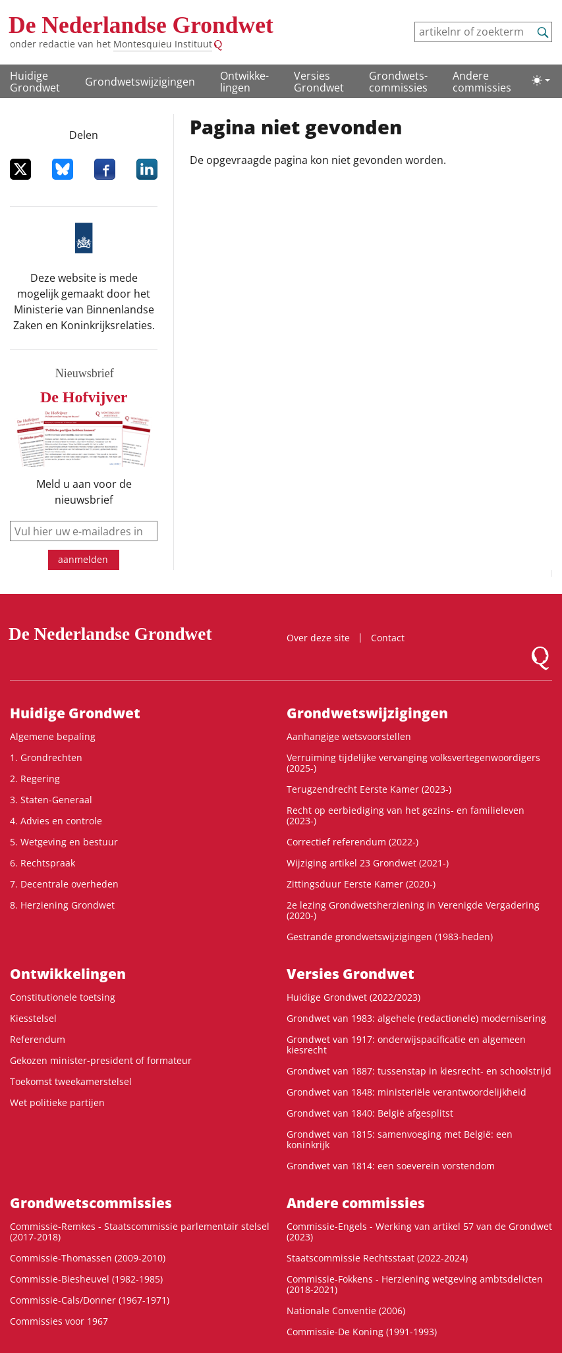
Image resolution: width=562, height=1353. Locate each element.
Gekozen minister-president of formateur (101, 1060)
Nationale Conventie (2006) (346, 1310)
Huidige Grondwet (35, 81)
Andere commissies (482, 81)
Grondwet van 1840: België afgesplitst (370, 1113)
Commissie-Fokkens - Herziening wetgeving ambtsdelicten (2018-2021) (415, 1284)
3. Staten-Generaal (51, 799)
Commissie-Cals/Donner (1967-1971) (89, 1300)
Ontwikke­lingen (244, 81)
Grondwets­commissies (398, 81)
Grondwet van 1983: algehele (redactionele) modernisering (416, 1018)
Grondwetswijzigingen (140, 81)
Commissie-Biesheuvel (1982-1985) (86, 1279)
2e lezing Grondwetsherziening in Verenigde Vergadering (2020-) (413, 910)
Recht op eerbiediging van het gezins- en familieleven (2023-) (405, 815)
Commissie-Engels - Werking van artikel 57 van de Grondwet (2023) (419, 1231)
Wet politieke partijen (57, 1102)
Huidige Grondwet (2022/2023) (353, 997)
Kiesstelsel (33, 1018)
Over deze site (318, 637)
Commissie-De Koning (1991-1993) (362, 1331)
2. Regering (35, 778)
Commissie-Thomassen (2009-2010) (87, 1258)
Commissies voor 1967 (59, 1321)
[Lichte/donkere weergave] (541, 80)
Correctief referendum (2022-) (352, 842)
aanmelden (83, 559)
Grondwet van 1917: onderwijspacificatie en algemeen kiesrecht (406, 1044)
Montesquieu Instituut (162, 44)
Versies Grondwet (319, 81)
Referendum (37, 1039)
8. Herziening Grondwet (62, 905)
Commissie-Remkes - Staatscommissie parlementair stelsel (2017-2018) (139, 1231)
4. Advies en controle (56, 820)
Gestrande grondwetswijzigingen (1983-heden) (390, 936)
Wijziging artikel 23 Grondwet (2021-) (368, 863)
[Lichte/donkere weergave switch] (541, 80)
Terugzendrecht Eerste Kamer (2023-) (369, 789)
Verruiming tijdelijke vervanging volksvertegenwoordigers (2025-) (413, 762)
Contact (388, 637)
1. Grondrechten (46, 757)
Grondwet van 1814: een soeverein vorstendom (391, 1165)
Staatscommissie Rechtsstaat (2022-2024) (377, 1258)
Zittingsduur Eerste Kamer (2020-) (361, 884)
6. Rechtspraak (42, 863)
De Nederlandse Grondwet (141, 25)
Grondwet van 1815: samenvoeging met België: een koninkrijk (400, 1139)
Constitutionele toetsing (62, 997)
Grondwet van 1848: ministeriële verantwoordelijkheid (406, 1092)
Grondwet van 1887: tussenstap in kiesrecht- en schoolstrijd (419, 1071)
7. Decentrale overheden (64, 884)
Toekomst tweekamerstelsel (71, 1081)
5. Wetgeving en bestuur (64, 842)
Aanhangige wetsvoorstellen (349, 736)
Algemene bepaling (53, 736)
